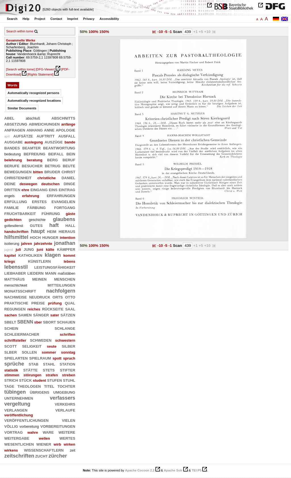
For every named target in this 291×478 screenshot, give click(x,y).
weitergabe (16, 438)
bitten (38, 172)
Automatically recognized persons (33, 93)
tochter (66, 386)
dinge (69, 183)
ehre (25, 190)
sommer (49, 352)
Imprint (72, 18)
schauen (66, 322)
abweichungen (44, 124)
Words (13, 85)
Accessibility (109, 18)
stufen (54, 380)
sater (54, 315)
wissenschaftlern (44, 450)
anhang (34, 130)
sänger (41, 315)
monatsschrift (20, 291)
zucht (41, 456)
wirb (57, 444)
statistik (11, 370)
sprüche (14, 364)
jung (29, 249)
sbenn (25, 321)
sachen (10, 315)
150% (104, 32)
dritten (12, 189)
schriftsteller (15, 340)
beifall (56, 153)
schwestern (65, 340)
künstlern (39, 261)
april (7, 136)
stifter (67, 370)
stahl (49, 364)
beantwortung (59, 148)
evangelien (63, 201)
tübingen (15, 392)
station (67, 364)
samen (25, 315)
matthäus (14, 279)
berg (52, 159)
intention (67, 237)
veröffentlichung (18, 415)
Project (39, 18)
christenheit (18, 177)
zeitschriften (19, 456)
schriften (67, 334)
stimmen (11, 375)
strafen (52, 375)
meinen (39, 279)
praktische (16, 303)
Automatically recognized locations (34, 100)
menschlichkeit (15, 285)
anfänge (68, 124)
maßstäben (66, 273)
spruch (69, 358)
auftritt (46, 136)
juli (18, 249)
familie (11, 207)
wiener (43, 444)
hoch (35, 237)
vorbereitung (29, 427)
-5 (166, 32)
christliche (47, 178)
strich (11, 380)
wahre (32, 432)
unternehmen (18, 398)
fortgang (64, 207)
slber (10, 352)
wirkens (11, 450)
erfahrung (30, 196)
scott (10, 346)
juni (40, 249)
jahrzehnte (43, 243)
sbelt (10, 322)
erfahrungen (61, 195)
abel (9, 118)
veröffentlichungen (26, 420)
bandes (12, 148)
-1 (171, 32)
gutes (36, 225)
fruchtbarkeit (20, 213)
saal (70, 309)
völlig (11, 426)
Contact (56, 18)
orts (58, 297)
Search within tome (19, 31)
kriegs (9, 261)
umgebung (64, 392)
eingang (39, 189)
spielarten (16, 358)
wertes (67, 438)
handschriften (16, 231)
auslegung (33, 142)
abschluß (33, 118)
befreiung (34, 153)
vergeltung (17, 404)
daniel (68, 177)
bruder (52, 171)
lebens (69, 261)
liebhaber (15, 273)
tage (9, 386)
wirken (69, 444)
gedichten (13, 220)
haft (54, 225)
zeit (72, 450)
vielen (68, 420)
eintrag (67, 189)
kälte (50, 249)
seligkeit (32, 346)
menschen (64, 279)
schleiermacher (21, 334)
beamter (31, 148)
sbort (49, 322)
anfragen (14, 130)
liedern (35, 273)
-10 (160, 32)
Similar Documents (22, 108)
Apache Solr (173, 470)
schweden (40, 340)
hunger (50, 237)
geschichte (37, 220)
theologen (29, 386)
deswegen (28, 184)
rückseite (52, 309)
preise (38, 303)
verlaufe (65, 410)
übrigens (39, 392)
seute (52, 346)
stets (49, 370)
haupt (38, 231)
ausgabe (13, 142)
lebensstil (16, 267)
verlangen (16, 410)
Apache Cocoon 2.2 (140, 470)
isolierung (11, 244)
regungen (15, 309)
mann (50, 273)
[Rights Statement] (40, 74)
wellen (44, 438)
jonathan (64, 243)
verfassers (62, 398)
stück (25, 380)
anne (49, 130)
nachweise (15, 297)
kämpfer (66, 249)
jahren (26, 243)
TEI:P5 (196, 470)
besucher (32, 165)
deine (10, 183)
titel (49, 386)
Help (25, 18)
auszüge (54, 142)
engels (9, 196)
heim (52, 231)
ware (48, 432)
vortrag (13, 432)
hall (70, 225)
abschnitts (63, 118)
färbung (36, 207)
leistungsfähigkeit (54, 267)
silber (68, 346)
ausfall (66, 136)
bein (70, 153)
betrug (53, 165)
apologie (65, 130)
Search (12, 18)
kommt (69, 255)
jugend (8, 249)
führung (50, 213)
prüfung (55, 303)
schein (11, 328)
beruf (69, 159)
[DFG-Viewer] (45, 69)
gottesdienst (13, 226)
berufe (11, 165)
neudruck (39, 297)
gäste (70, 214)
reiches (33, 309)
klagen (53, 255)
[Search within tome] (20, 69)
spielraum (40, 358)
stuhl (69, 380)
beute (69, 165)
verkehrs (65, 404)
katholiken (30, 255)
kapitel (10, 255)
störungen (32, 375)
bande (70, 142)
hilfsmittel (16, 237)
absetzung (15, 124)
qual (70, 303)
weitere (67, 432)
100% (93, 32)
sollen (29, 352)
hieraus (67, 231)
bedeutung (12, 154)
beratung (34, 160)
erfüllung (15, 201)
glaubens (64, 219)
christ (68, 171)
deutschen (50, 184)
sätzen (68, 315)
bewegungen (18, 171)
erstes (39, 201)
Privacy (89, 18)
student (39, 380)
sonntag (68, 352)
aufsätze (23, 136)
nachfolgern (60, 291)
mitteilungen (61, 285)
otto (70, 297)
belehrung (13, 160)
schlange (65, 328)
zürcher (58, 456)
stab (33, 364)
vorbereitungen (57, 426)
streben (68, 375)
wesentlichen (19, 444)
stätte (30, 370)
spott (57, 358)
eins (53, 189)
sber (38, 322)
